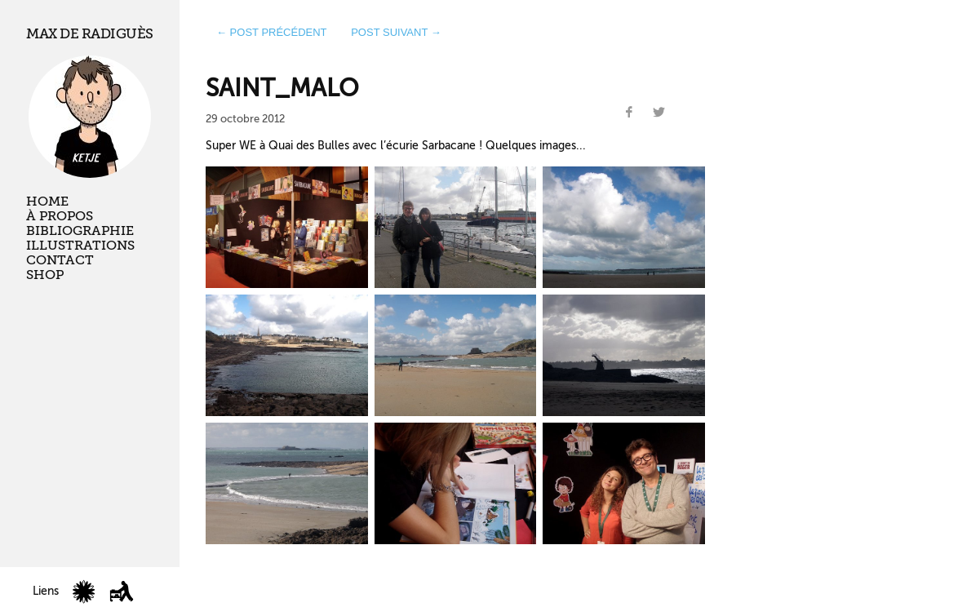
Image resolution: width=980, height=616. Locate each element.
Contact (60, 260)
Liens (46, 591)
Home (47, 201)
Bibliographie (80, 231)
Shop (45, 275)
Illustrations (80, 245)
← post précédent (271, 32)
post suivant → (396, 32)
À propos (59, 216)
